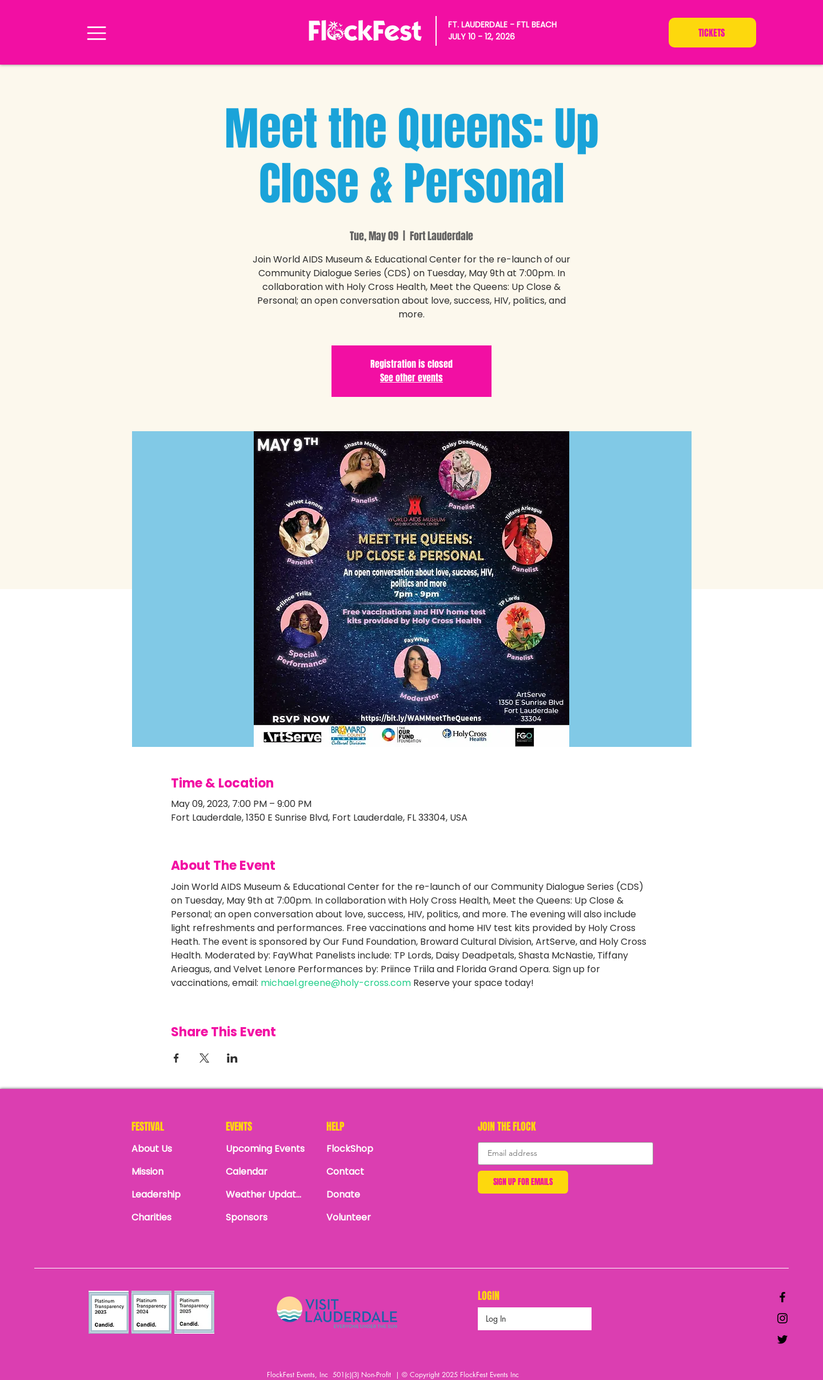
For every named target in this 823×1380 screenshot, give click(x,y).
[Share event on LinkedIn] (232, 1058)
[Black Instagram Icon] (782, 1318)
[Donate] (366, 1194)
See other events (411, 377)
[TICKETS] (712, 32)
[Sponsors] (266, 1217)
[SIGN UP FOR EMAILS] (523, 1182)
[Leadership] (171, 1194)
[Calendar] (269, 1171)
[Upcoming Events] (266, 1148)
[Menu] (96, 32)
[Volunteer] (366, 1217)
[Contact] (366, 1171)
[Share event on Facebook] (176, 1058)
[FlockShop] (366, 1148)
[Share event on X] (204, 1058)
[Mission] (171, 1171)
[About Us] (171, 1148)
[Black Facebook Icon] (782, 1297)
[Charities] (171, 1217)
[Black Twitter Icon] (782, 1339)
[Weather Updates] (266, 1194)
